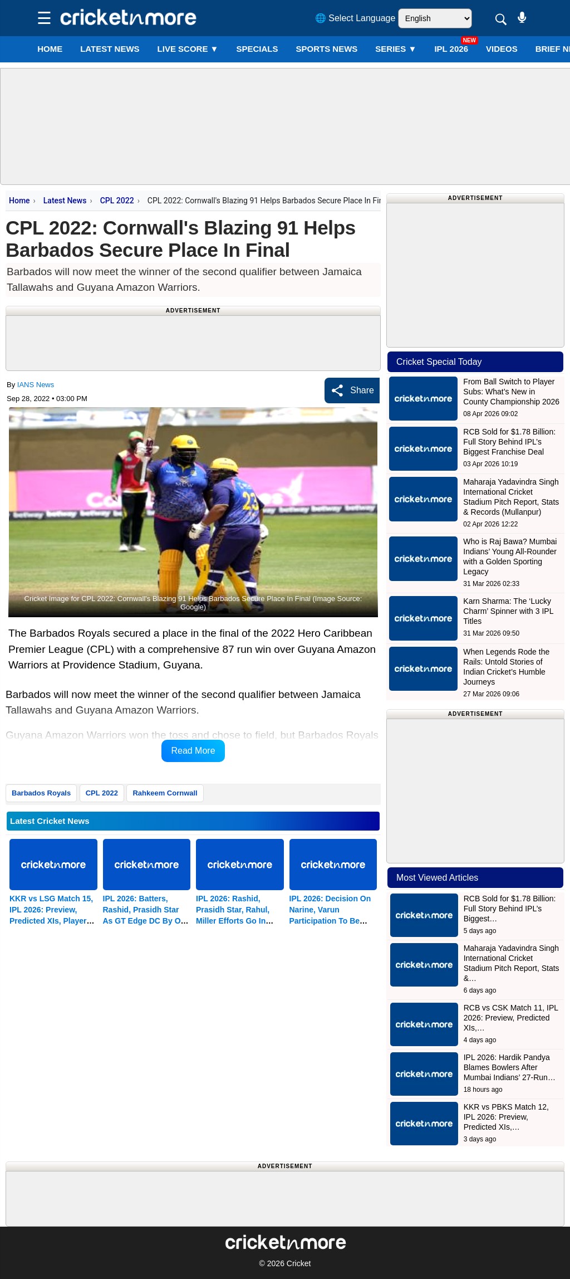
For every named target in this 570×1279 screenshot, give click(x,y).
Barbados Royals (41, 793)
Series (395, 48)
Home (49, 48)
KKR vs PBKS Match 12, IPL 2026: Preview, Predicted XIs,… (506, 1116)
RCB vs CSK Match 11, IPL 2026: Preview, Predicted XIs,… (511, 1017)
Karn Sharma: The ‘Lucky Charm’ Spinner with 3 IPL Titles (508, 611)
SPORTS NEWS (326, 48)
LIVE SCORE (188, 48)
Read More (193, 750)
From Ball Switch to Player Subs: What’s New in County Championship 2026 (511, 391)
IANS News (35, 384)
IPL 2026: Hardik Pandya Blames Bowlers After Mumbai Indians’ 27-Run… (510, 1067)
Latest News (65, 200)
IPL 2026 (451, 48)
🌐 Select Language (355, 18)
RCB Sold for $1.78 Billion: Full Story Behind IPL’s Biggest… (510, 908)
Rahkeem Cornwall (164, 793)
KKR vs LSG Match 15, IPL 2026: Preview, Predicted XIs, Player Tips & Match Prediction (51, 921)
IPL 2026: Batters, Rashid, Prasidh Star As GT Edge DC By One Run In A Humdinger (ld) (146, 921)
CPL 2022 (117, 200)
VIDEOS (502, 48)
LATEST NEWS (109, 48)
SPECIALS (257, 48)
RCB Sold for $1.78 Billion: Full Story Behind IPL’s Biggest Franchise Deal (509, 441)
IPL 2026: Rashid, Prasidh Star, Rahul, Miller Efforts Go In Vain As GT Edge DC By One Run (239, 921)
